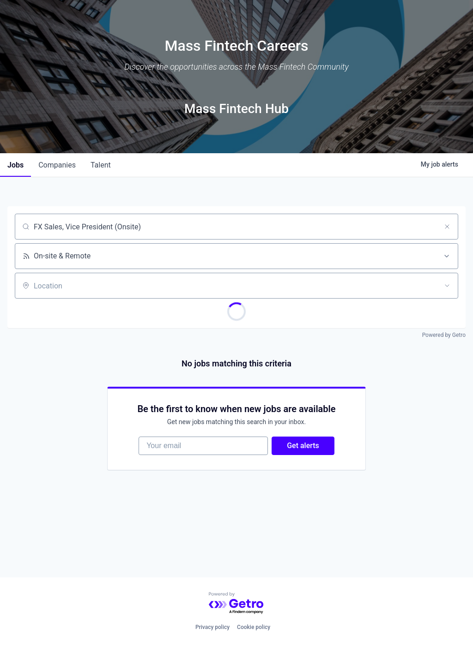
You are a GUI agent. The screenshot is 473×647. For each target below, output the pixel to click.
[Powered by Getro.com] (236, 603)
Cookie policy (253, 627)
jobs (15, 165)
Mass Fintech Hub (236, 108)
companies (57, 165)
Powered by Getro (444, 335)
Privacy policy (212, 627)
